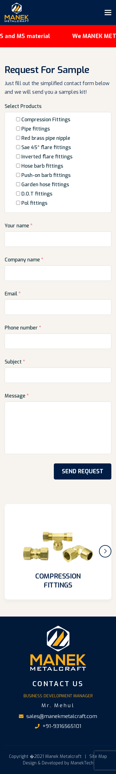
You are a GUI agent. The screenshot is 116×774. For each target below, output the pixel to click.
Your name (18, 225)
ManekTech (82, 763)
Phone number (23, 328)
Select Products (23, 106)
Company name (24, 259)
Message (17, 396)
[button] (105, 551)
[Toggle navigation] (108, 12)
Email (13, 293)
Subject (15, 362)
